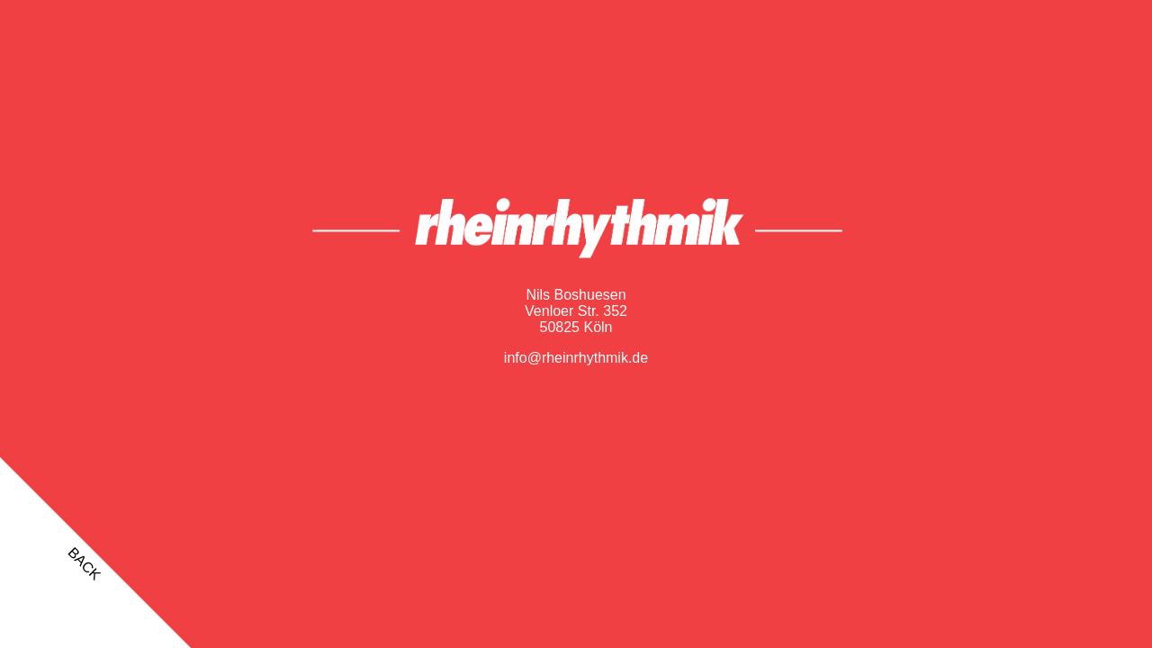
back (84, 563)
